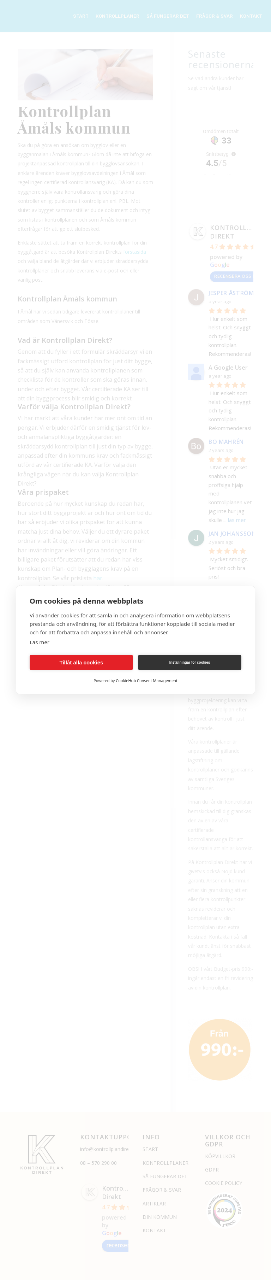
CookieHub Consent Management (146, 680)
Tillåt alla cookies (81, 662)
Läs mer (39, 642)
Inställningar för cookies (189, 662)
